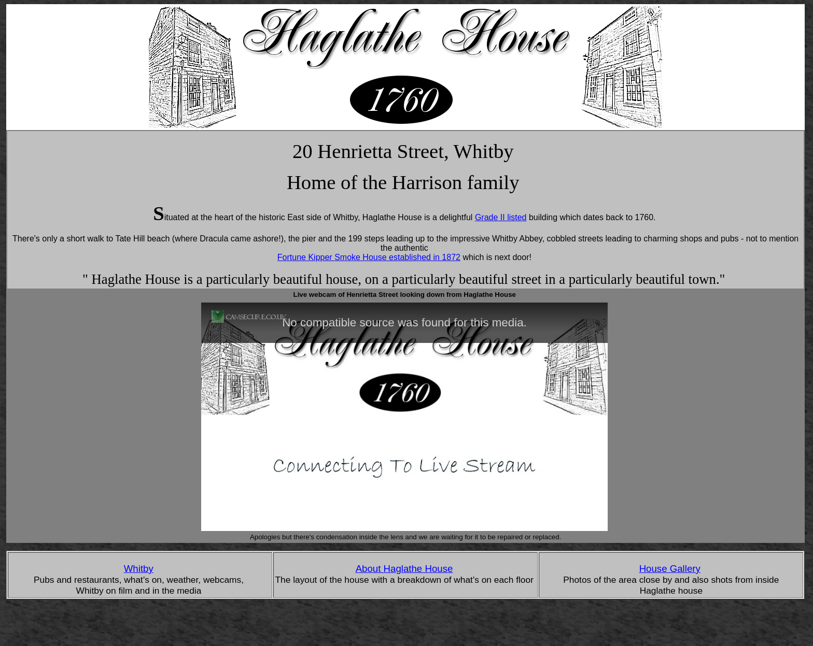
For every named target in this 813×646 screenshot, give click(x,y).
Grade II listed (501, 217)
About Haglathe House (404, 568)
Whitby (138, 568)
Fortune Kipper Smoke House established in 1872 (368, 257)
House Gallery (669, 568)
